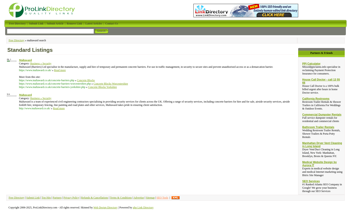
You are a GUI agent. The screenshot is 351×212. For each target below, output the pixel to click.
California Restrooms (315, 98)
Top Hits (46, 197)
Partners (57, 197)
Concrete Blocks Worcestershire (111, 83)
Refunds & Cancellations (94, 197)
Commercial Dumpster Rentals (321, 114)
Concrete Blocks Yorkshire (102, 87)
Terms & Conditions (121, 197)
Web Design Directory (105, 207)
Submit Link (33, 197)
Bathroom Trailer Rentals (318, 127)
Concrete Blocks (86, 80)
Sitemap (150, 197)
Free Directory (16, 40)
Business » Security (40, 63)
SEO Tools (162, 197)
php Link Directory (143, 207)
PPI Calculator (311, 63)
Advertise (139, 197)
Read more (60, 70)
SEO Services (311, 181)
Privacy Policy (71, 197)
